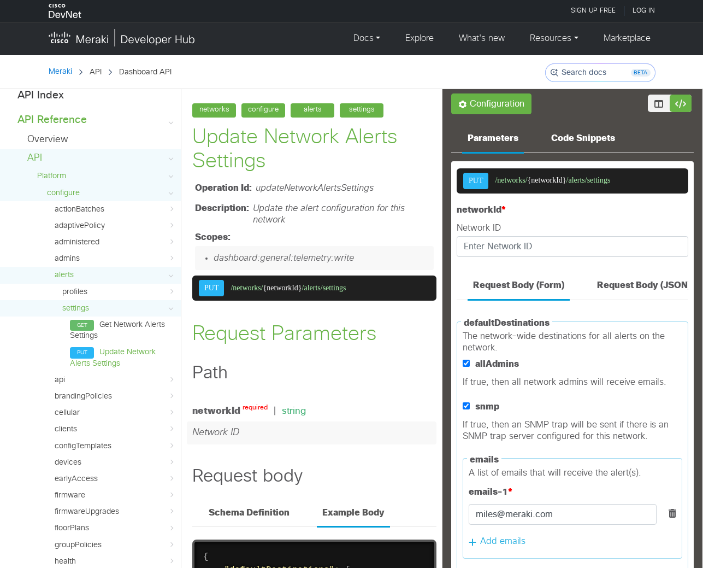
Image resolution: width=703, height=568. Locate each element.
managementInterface (115, 524)
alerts (115, 156)
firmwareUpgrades (115, 392)
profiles (119, 172)
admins (115, 139)
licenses (115, 492)
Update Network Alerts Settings (113, 238)
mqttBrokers (115, 557)
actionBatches (115, 90)
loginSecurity (115, 508)
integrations (115, 458)
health (115, 442)
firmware (115, 376)
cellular (115, 293)
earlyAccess (115, 359)
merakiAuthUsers (115, 541)
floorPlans (115, 409)
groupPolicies (115, 425)
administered (115, 123)
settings (119, 189)
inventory (115, 475)
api (115, 260)
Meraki (60, 71)
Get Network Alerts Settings (117, 211)
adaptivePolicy (115, 106)
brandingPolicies (115, 277)
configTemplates (115, 327)
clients (115, 310)
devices (115, 343)
